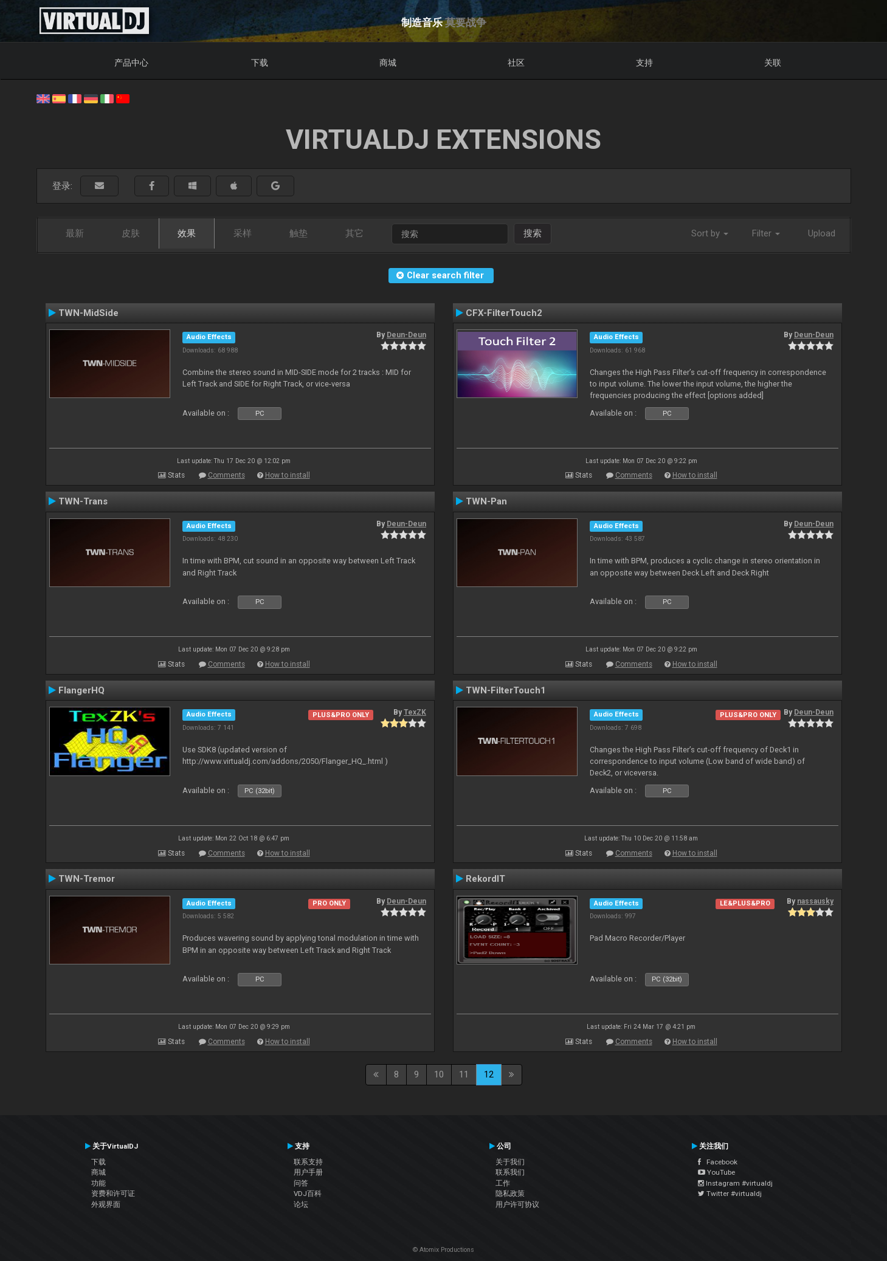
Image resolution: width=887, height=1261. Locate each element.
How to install (287, 475)
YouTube (716, 1172)
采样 (242, 233)
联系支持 (308, 1162)
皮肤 (131, 233)
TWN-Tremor (86, 878)
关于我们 (510, 1162)
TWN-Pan (486, 501)
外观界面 (105, 1204)
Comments (226, 475)
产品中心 (131, 62)
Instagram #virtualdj (735, 1183)
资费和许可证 (113, 1193)
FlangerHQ (81, 690)
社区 (516, 62)
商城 (387, 62)
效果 (187, 233)
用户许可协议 (517, 1204)
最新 (75, 233)
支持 (644, 62)
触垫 (298, 233)
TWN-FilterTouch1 (506, 690)
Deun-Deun (406, 335)
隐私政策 (510, 1193)
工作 (502, 1183)
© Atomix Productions (443, 1250)
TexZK (415, 712)
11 (464, 1074)
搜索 (532, 233)
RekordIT (485, 878)
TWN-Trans (83, 501)
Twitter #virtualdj (730, 1193)
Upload (821, 233)
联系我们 (510, 1172)
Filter (766, 233)
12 (489, 1074)
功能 (98, 1183)
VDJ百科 (308, 1193)
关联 (772, 62)
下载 (259, 62)
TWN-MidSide (88, 313)
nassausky (815, 901)
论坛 (301, 1204)
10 (439, 1074)
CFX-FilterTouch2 (504, 313)
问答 (301, 1183)
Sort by (709, 233)
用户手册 (308, 1172)
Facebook (717, 1162)
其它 (354, 233)
